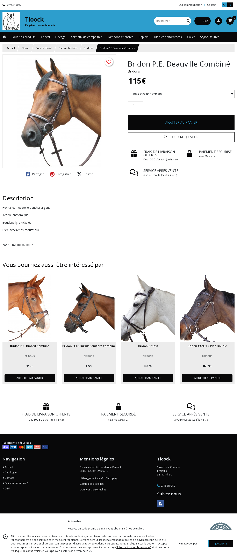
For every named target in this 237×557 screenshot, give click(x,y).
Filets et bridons (68, 48)
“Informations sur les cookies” (133, 547)
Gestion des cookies (91, 484)
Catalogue (9, 472)
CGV (6, 488)
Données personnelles (93, 489)
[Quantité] (135, 105)
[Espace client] (218, 20)
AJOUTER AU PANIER (181, 122)
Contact (211, 5)
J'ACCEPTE (221, 543)
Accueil (11, 48)
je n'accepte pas (188, 543)
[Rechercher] (188, 21)
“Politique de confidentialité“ (27, 551)
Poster (85, 174)
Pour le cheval (44, 48)
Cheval (25, 48)
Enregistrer (60, 174)
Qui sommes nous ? (15, 483)
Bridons (88, 48)
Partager (35, 174)
